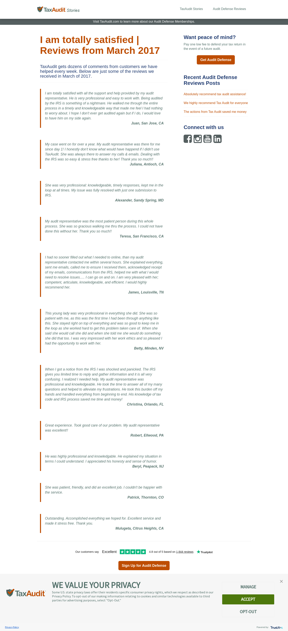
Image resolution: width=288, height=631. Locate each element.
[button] (281, 581)
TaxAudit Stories (191, 9)
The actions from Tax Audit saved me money (215, 111)
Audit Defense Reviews (229, 9)
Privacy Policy (12, 627)
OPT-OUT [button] (248, 611)
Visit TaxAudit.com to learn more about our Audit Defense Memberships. (144, 21)
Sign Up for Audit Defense (144, 566)
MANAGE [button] (248, 587)
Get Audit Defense (215, 60)
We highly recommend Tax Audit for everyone (216, 103)
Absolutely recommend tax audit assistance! (215, 94)
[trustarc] (276, 627)
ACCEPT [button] (248, 599)
